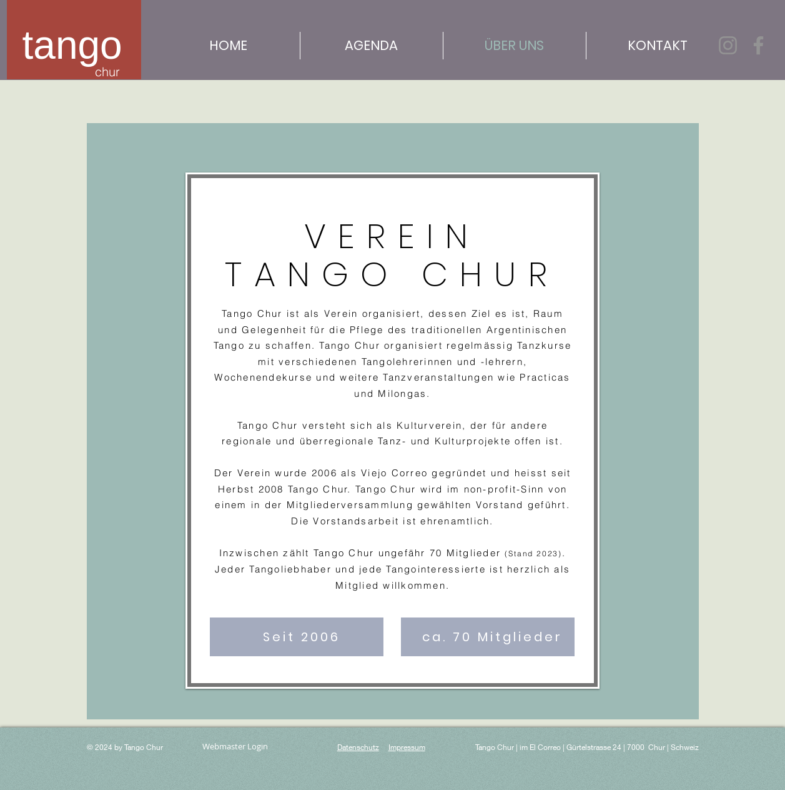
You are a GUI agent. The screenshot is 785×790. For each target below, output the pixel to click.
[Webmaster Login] (235, 747)
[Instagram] (728, 45)
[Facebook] (758, 45)
